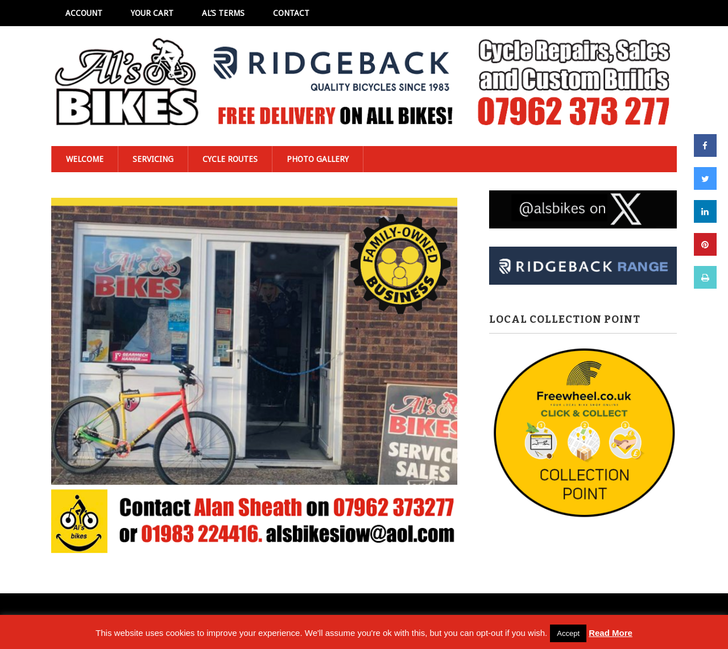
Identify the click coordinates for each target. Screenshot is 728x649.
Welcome (85, 159)
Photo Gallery (318, 159)
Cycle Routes (230, 159)
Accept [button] (568, 633)
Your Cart (152, 13)
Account (83, 13)
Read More (610, 633)
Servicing (153, 159)
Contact (291, 13)
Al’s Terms (223, 13)
